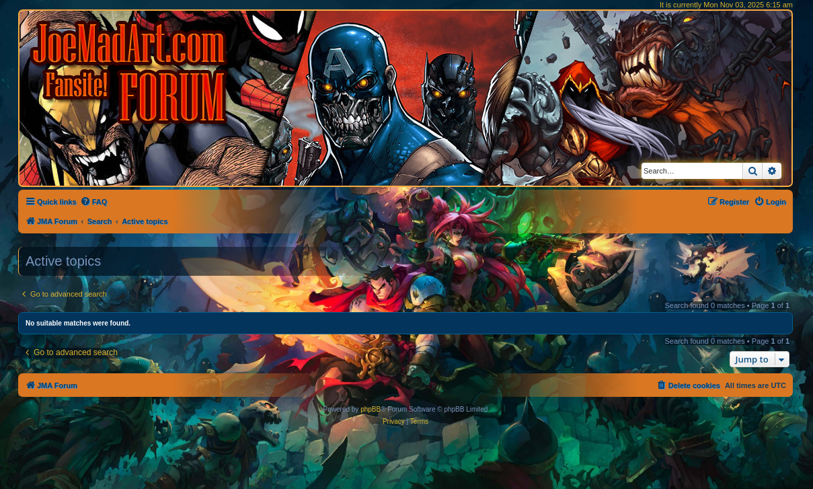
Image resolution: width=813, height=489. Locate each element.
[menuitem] (94, 202)
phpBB (370, 409)
